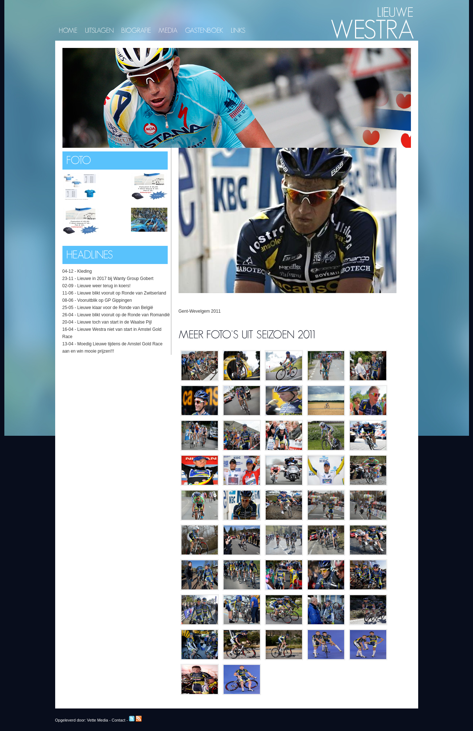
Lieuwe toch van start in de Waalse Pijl (114, 322)
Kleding (84, 271)
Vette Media (97, 720)
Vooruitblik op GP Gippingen (104, 300)
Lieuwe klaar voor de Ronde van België (115, 307)
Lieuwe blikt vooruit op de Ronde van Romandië (123, 314)
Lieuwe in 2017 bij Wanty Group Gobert (115, 278)
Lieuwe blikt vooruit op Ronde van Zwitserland (121, 293)
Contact (118, 720)
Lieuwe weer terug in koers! (104, 285)
